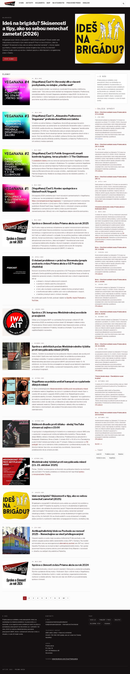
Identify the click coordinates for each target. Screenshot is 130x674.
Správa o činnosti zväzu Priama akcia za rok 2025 (60, 223)
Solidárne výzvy (100, 458)
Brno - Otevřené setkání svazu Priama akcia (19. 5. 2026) (110, 145)
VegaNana (112, 458)
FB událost (98, 274)
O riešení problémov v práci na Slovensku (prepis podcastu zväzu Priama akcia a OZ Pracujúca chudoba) (59, 263)
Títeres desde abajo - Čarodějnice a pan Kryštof (109, 377)
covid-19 (98, 454)
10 (63, 598)
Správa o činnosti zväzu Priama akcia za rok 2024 (60, 565)
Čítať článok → (9, 59)
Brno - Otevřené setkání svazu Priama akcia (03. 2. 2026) (110, 280)
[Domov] (10, 3)
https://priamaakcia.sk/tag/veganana (46, 201)
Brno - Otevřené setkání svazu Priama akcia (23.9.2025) (110, 413)
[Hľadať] (123, 4)
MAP (48, 3)
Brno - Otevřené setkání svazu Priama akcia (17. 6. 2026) (110, 113)
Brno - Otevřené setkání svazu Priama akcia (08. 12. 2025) (110, 313)
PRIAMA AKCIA (20, 669)
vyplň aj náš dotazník (101, 237)
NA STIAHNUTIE (58, 3)
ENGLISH (86, 3)
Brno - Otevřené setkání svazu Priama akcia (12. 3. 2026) (110, 248)
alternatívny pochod (66, 543)
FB (123, 233)
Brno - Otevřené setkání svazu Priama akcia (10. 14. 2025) (110, 345)
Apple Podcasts (78, 298)
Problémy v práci (110, 454)
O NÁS (21, 3)
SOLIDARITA (39, 3)
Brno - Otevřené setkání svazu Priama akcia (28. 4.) (110, 178)
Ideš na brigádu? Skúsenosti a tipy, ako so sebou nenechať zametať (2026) (35, 28)
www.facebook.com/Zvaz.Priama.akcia (65, 659)
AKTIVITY (29, 3)
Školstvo (120, 454)
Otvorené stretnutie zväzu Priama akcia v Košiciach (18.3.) (110, 208)
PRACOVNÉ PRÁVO (74, 3)
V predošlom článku (39, 161)
